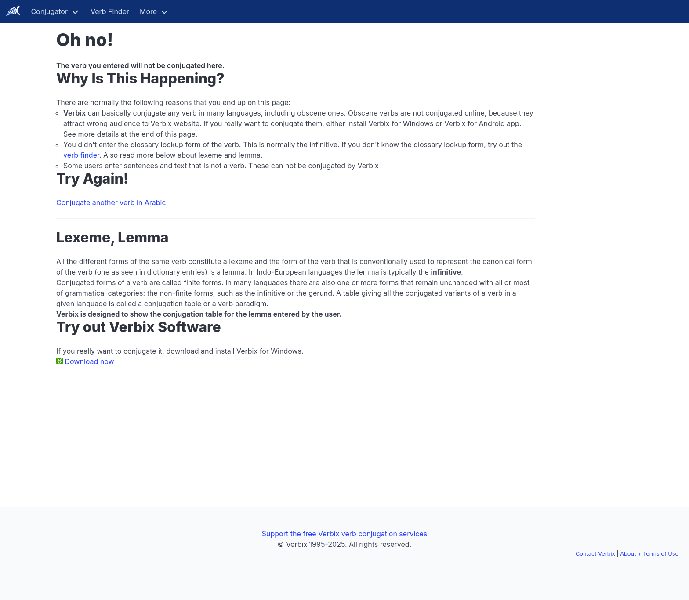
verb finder (81, 155)
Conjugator (49, 11)
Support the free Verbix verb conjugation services (344, 533)
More (148, 11)
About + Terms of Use (649, 553)
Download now (89, 361)
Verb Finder (110, 11)
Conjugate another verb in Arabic (111, 202)
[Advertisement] (589, 161)
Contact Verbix (595, 553)
